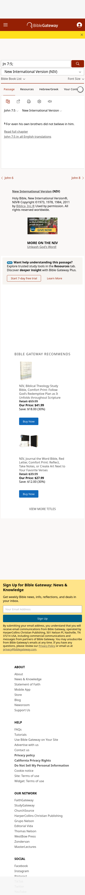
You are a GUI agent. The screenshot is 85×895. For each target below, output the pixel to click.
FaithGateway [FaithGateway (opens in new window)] (24, 800)
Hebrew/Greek (48, 89)
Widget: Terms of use (29, 781)
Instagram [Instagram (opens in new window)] (21, 871)
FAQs (18, 729)
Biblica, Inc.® (25, 206)
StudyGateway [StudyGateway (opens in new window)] (24, 805)
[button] (79, 24)
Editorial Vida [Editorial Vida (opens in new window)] (23, 826)
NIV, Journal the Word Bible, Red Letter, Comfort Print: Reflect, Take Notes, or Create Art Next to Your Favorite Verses (42, 464)
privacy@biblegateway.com (19, 649)
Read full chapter (16, 132)
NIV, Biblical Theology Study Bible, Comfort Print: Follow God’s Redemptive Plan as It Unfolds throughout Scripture (39, 391)
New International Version (32, 191)
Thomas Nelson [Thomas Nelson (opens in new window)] (25, 831)
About (18, 674)
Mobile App (22, 689)
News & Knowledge (28, 679)
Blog (17, 700)
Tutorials (20, 735)
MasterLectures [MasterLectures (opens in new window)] (25, 847)
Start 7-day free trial (24, 278)
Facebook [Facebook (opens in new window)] (21, 866)
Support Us (22, 710)
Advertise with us (26, 745)
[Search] (77, 63)
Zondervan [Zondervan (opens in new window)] (22, 842)
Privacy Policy (47, 646)
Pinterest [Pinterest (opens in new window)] (20, 876)
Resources (27, 89)
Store (18, 695)
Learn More (54, 278)
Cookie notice (24, 771)
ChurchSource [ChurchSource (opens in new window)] (24, 811)
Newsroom (22, 705)
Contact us (21, 750)
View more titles (42, 509)
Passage (9, 89)
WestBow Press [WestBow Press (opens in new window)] (25, 836)
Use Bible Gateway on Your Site (36, 740)
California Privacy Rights (32, 760)
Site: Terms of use (26, 776)
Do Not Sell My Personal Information (41, 765)
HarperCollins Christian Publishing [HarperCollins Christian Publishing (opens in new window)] (38, 816)
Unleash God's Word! (41, 247)
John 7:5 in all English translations (27, 137)
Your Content (72, 89)
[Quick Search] (36, 63)
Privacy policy (24, 755)
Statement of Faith (27, 684)
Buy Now (29, 421)
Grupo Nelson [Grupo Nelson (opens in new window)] (24, 821)
